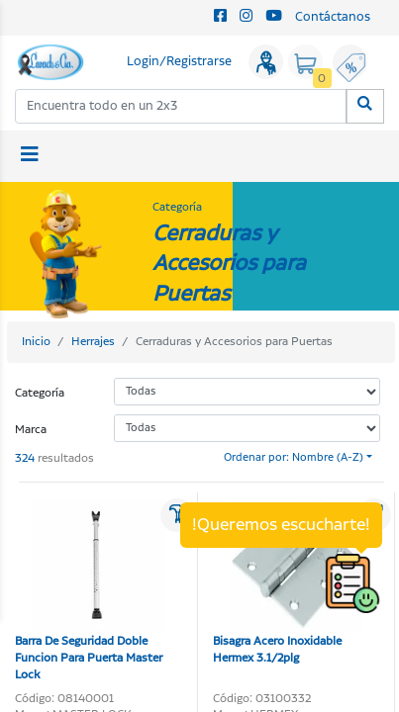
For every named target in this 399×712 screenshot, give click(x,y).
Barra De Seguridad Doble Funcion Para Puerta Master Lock (90, 591)
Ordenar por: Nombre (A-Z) (293, 458)
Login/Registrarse (179, 61)
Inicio (36, 341)
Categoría (39, 393)
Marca (31, 429)
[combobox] (181, 106)
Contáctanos (332, 17)
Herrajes (93, 341)
